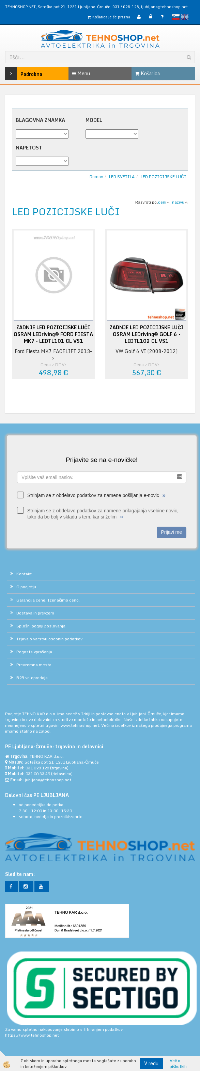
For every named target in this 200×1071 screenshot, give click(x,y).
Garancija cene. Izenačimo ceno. (48, 600)
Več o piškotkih (178, 1063)
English (184, 17)
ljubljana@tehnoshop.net (164, 7)
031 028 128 (37, 768)
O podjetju (26, 587)
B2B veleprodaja (32, 677)
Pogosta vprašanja (34, 652)
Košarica (147, 73)
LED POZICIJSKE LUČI (163, 176)
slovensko (176, 17)
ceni (164, 202)
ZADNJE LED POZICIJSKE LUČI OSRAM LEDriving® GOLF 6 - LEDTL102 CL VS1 (147, 334)
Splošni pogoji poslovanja (40, 626)
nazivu (180, 202)
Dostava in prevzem (35, 613)
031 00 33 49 (38, 773)
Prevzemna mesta (33, 664)
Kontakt (24, 574)
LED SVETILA (122, 176)
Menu (81, 73)
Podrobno (17, 73)
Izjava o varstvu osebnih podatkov (49, 639)
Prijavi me (171, 532)
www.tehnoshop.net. (81, 725)
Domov (96, 176)
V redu (151, 1063)
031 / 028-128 (125, 7)
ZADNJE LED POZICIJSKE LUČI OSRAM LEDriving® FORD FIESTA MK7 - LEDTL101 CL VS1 (53, 334)
